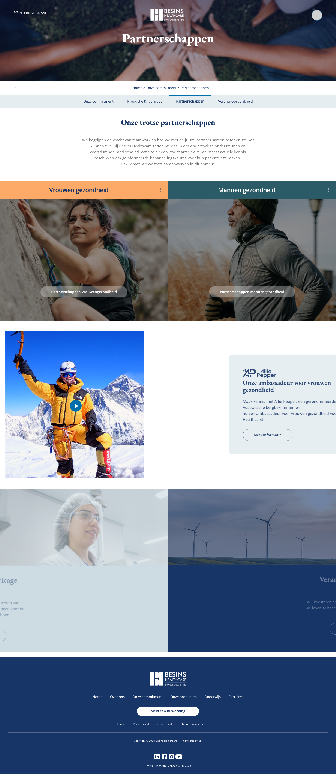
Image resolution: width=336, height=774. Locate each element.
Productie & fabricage (144, 101)
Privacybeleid (141, 724)
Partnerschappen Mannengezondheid (252, 292)
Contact (121, 724)
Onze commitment (98, 101)
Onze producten (184, 696)
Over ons (118, 696)
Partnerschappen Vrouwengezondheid (84, 292)
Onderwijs (213, 696)
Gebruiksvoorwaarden (192, 724)
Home (98, 696)
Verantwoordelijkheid (235, 101)
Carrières (235, 696)
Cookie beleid (164, 724)
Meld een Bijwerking (168, 711)
